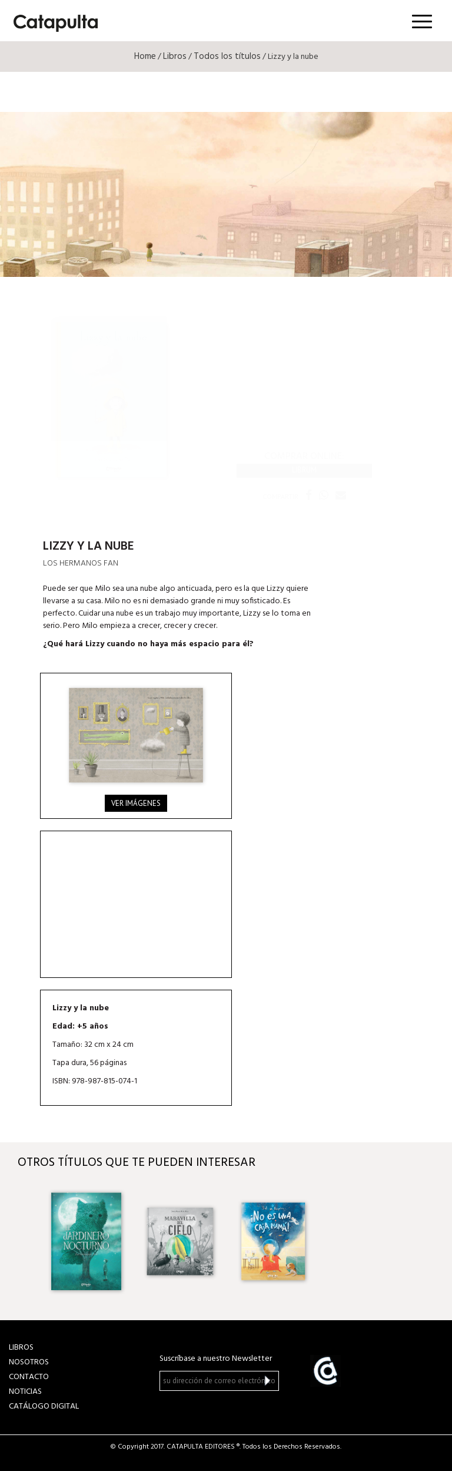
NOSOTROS (29, 1362)
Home (145, 56)
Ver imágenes (136, 803)
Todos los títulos (227, 56)
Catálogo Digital (44, 1406)
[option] (86, 1241)
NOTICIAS (25, 1392)
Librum (304, 470)
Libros (175, 56)
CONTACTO (29, 1377)
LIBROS (21, 1347)
